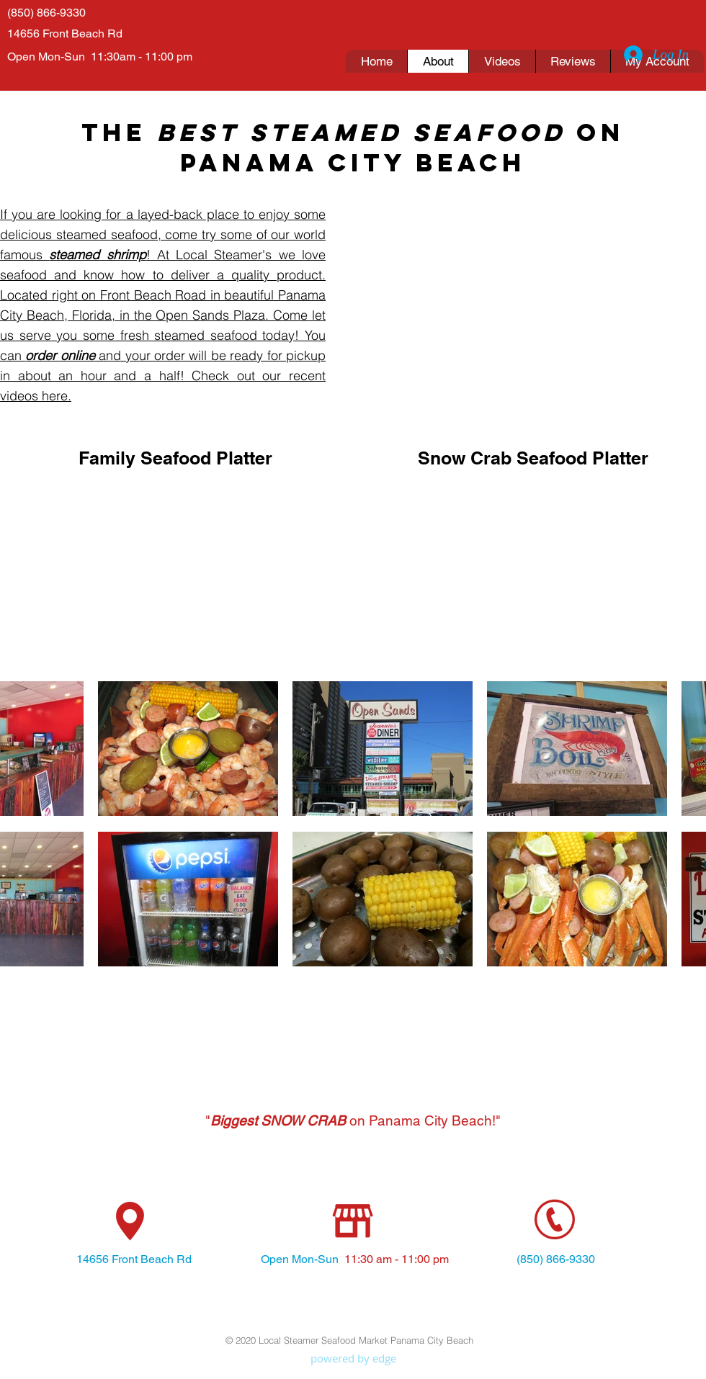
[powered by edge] (353, 1358)
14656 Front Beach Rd (64, 33)
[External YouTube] (175, 574)
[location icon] (130, 1222)
